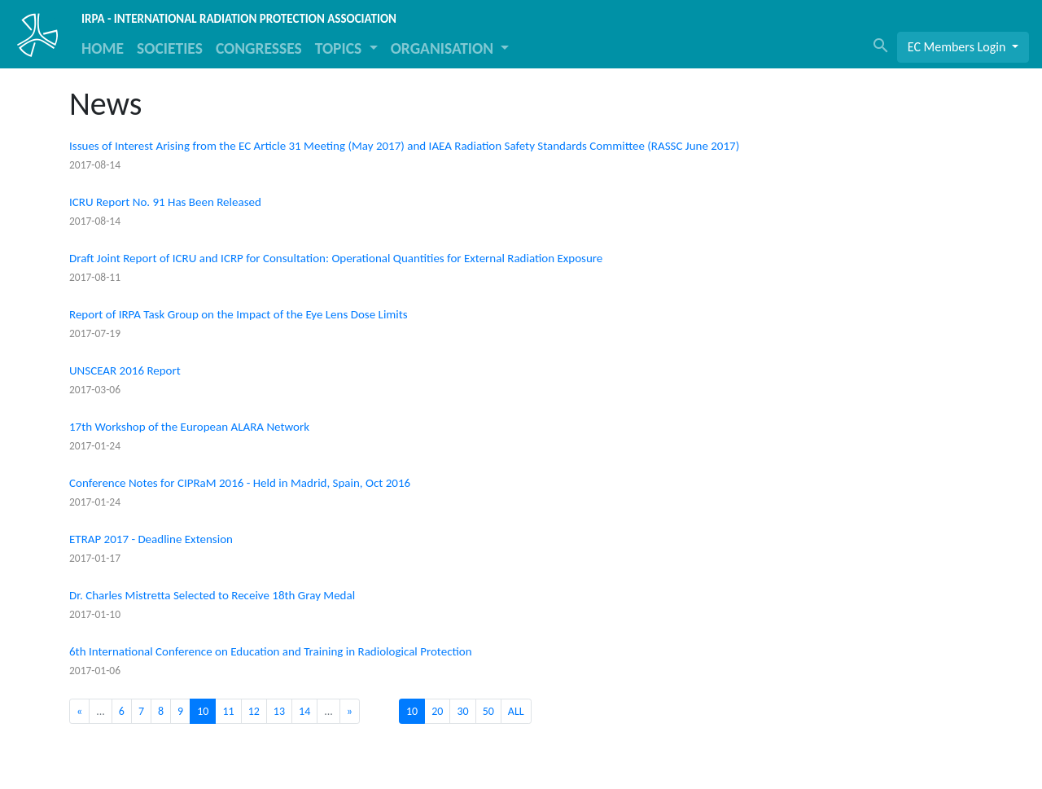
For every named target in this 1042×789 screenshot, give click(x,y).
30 (462, 711)
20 (437, 711)
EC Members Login (958, 47)
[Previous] (79, 711)
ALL (516, 711)
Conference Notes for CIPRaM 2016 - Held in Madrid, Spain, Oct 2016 (239, 483)
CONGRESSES (259, 48)
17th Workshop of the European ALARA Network (189, 426)
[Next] (349, 711)
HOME (102, 48)
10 (412, 711)
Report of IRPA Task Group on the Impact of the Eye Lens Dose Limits (238, 314)
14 (304, 711)
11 (228, 711)
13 (279, 711)
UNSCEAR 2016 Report (125, 370)
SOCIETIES (170, 48)
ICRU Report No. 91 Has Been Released (165, 202)
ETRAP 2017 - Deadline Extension (151, 539)
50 (488, 711)
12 (254, 711)
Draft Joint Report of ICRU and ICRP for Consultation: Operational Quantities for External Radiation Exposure (335, 258)
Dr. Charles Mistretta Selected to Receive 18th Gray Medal (212, 595)
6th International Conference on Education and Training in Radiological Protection (270, 651)
